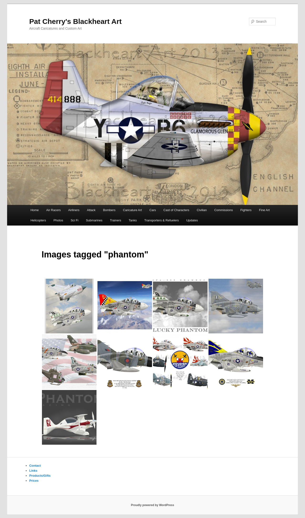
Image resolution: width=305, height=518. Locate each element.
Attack (91, 210)
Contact (35, 465)
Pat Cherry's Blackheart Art (75, 21)
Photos (58, 220)
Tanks (133, 220)
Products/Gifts (40, 475)
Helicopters (38, 220)
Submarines (94, 220)
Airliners (73, 210)
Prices (34, 480)
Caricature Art (132, 210)
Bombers (109, 210)
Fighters (246, 210)
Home (34, 210)
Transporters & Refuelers (161, 220)
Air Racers (53, 210)
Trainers (115, 220)
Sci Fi (74, 220)
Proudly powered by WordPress (152, 505)
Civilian (202, 210)
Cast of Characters (176, 210)
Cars (152, 210)
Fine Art (264, 210)
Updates (192, 220)
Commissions (223, 210)
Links (33, 470)
